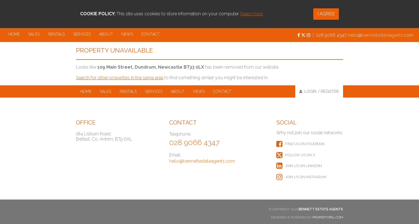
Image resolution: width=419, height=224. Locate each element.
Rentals (56, 34)
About (106, 34)
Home (14, 34)
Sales (34, 34)
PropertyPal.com (327, 217)
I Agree (326, 13)
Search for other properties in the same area (119, 77)
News (127, 34)
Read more (251, 13)
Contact (150, 34)
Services (82, 34)
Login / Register (319, 91)
